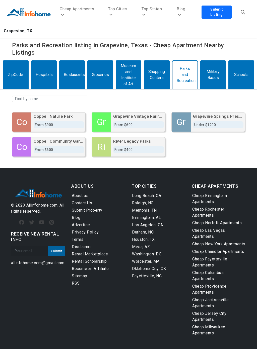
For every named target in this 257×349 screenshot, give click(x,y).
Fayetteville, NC (147, 276)
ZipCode (15, 74)
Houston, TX (143, 239)
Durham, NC (143, 232)
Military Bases (213, 74)
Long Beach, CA (146, 195)
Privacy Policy (85, 232)
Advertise (81, 224)
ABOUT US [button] (82, 186)
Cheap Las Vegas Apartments (208, 233)
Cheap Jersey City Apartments (209, 316)
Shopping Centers (156, 74)
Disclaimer (82, 246)
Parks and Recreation (186, 74)
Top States (152, 12)
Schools (241, 74)
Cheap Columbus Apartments (208, 275)
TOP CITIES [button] (144, 186)
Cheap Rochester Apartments (208, 212)
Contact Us (82, 203)
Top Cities (117, 12)
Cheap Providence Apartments (209, 289)
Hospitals (44, 74)
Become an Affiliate (90, 268)
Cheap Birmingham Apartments (209, 198)
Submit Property (87, 210)
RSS (76, 283)
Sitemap (79, 276)
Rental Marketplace (90, 254)
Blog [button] (181, 12)
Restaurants (74, 74)
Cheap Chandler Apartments (218, 251)
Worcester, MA (146, 261)
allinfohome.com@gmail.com (38, 262)
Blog (76, 217)
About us (80, 195)
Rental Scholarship (89, 261)
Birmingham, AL (146, 217)
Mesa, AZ (141, 246)
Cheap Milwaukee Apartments (208, 330)
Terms (78, 239)
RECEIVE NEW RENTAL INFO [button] (35, 236)
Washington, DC (146, 254)
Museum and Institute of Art (128, 74)
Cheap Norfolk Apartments (217, 222)
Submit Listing (216, 12)
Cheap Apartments (77, 12)
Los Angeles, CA (147, 224)
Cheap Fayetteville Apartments (209, 262)
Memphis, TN (144, 210)
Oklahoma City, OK (149, 268)
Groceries (100, 74)
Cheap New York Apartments (218, 244)
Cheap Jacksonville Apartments (210, 302)
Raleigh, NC (143, 203)
